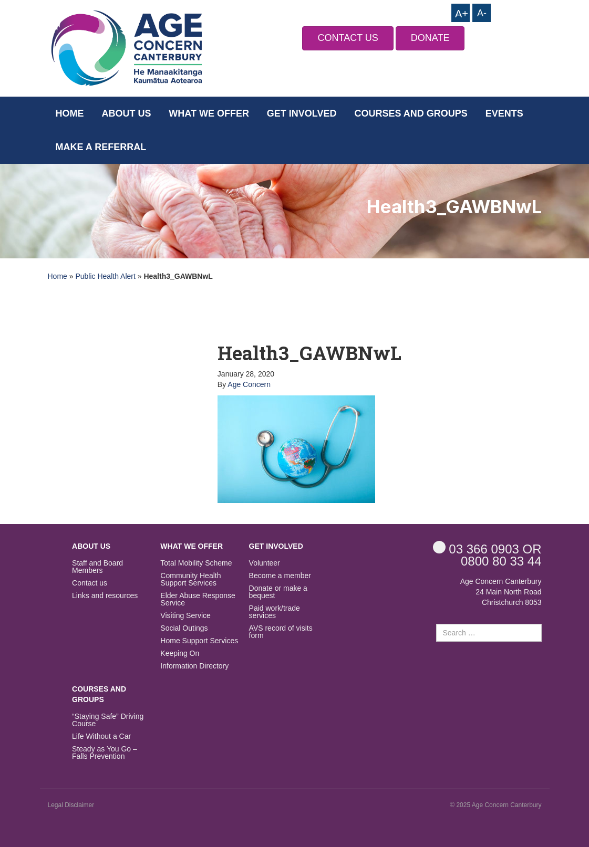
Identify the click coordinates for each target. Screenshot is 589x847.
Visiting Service (185, 616)
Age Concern (249, 384)
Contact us (89, 583)
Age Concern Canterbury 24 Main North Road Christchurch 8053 (501, 592)
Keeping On (179, 653)
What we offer (209, 113)
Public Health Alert (105, 276)
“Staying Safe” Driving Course (107, 720)
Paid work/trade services (274, 612)
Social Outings (184, 628)
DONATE (430, 38)
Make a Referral (101, 147)
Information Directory (194, 666)
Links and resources (105, 596)
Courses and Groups (410, 113)
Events (504, 113)
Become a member (280, 576)
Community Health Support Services (190, 579)
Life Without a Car (101, 736)
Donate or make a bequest (278, 592)
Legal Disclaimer (71, 805)
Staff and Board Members (97, 566)
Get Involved (302, 113)
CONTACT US (347, 38)
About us (126, 113)
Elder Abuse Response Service (197, 599)
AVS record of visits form (281, 632)
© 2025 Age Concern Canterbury (495, 805)
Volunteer (264, 563)
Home (70, 113)
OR (487, 548)
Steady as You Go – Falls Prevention (104, 752)
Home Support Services (199, 641)
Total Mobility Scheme (196, 563)
